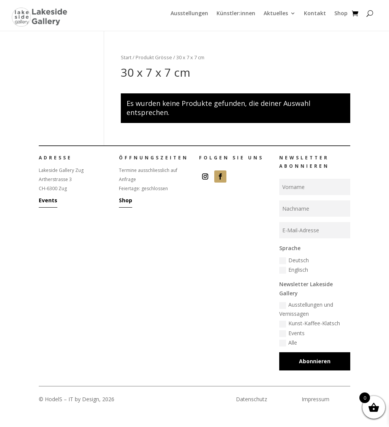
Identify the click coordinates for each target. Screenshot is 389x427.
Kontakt (315, 14)
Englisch (293, 270)
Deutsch (294, 260)
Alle (288, 343)
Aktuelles (276, 14)
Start (126, 57)
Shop (341, 14)
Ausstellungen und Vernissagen (306, 309)
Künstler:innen (236, 14)
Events (48, 200)
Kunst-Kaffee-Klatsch (309, 323)
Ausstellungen (189, 14)
